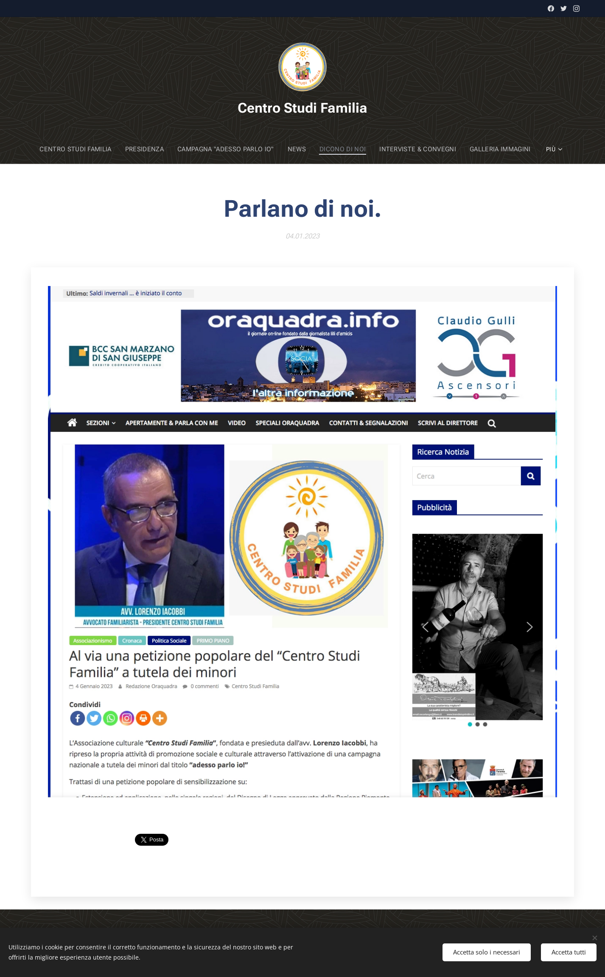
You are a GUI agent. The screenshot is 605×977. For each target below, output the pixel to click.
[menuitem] (83, 149)
